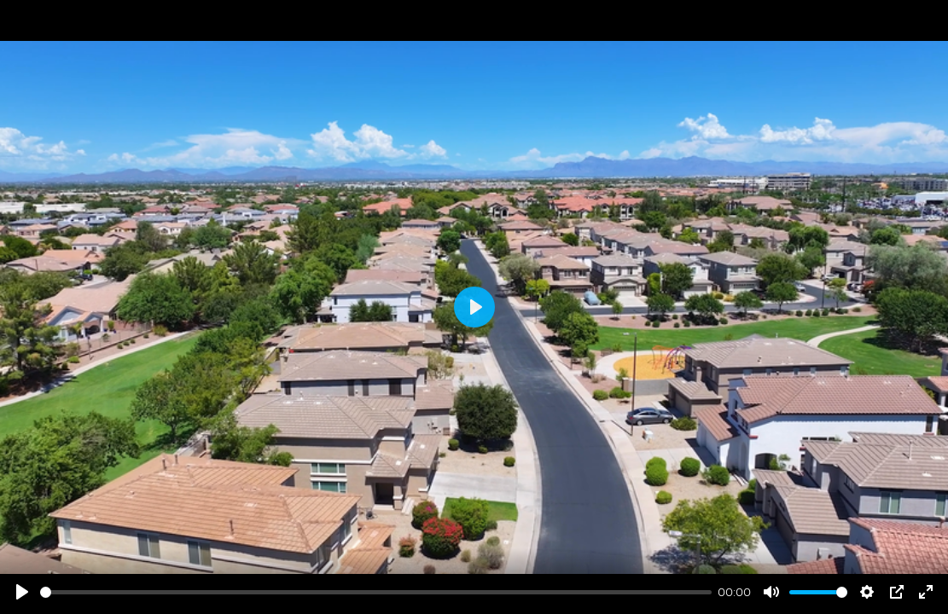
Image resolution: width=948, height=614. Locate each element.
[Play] (22, 591)
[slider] (376, 592)
